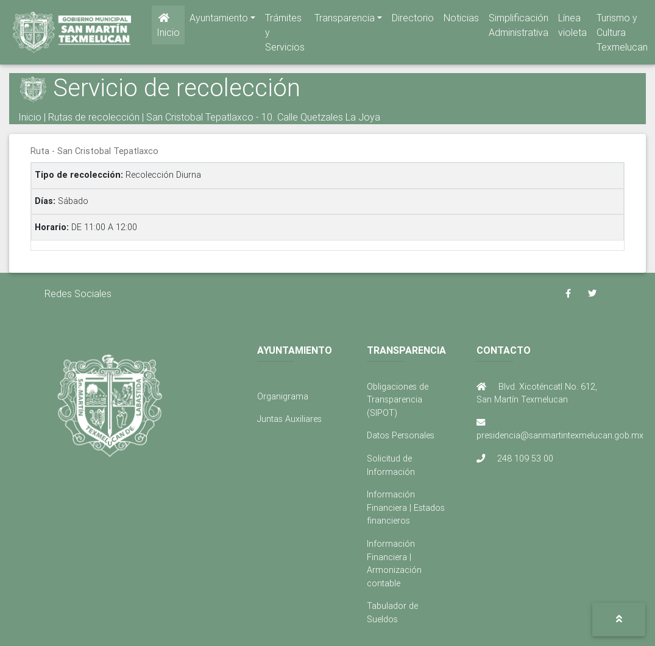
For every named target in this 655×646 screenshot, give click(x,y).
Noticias (461, 20)
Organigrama (282, 396)
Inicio (168, 28)
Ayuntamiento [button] (218, 20)
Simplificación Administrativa (518, 27)
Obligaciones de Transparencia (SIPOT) (397, 399)
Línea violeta (572, 27)
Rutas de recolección (94, 117)
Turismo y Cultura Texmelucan (622, 34)
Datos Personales (400, 435)
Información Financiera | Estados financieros (406, 507)
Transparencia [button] (344, 20)
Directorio (413, 20)
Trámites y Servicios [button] (285, 34)
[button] (618, 619)
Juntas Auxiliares (289, 418)
